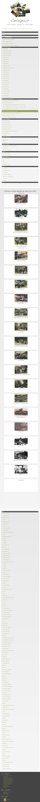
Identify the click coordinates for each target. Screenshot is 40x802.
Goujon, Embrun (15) (6, 631)
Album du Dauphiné (6, 158)
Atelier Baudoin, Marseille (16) (7, 532)
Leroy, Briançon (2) (6, 671)
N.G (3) (4, 711)
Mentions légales (6, 794)
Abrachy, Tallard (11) (6, 517)
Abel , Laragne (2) (5, 515)
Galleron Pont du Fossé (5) (7, 616)
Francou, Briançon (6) (6, 612)
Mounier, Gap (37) (5, 707)
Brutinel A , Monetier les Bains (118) (8, 561)
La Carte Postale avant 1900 (7, 41)
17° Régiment (5, 168)
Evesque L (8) (5, 599)
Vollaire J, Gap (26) (6, 766)
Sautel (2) (4, 749)
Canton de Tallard (5, 74)
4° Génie (4, 180)
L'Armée (4, 787)
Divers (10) (4, 587)
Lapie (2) (4, 665)
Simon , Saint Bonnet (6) (7, 751)
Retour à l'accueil (5, 33)
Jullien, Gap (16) (5, 652)
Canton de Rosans (6, 63)
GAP (3, 160)
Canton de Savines (6, 86)
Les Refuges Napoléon (6, 153)
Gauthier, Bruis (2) (6, 618)
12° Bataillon (5, 178)
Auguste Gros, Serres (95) (7, 536)
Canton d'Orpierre (5, 59)
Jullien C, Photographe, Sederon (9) (8, 650)
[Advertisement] (20, 500)
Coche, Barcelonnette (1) (7, 576)
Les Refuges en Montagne (7, 155)
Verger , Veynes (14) (6, 758)
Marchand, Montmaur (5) (7, 673)
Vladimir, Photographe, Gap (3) (8, 762)
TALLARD (4, 162)
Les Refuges (5, 785)
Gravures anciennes (6, 786)
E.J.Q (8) (4, 591)
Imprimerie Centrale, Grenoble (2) (8, 637)
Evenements (5, 776)
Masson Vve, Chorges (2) (7, 688)
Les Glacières (5, 135)
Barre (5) (4, 538)
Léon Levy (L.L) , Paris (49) (7, 669)
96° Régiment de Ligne (6, 170)
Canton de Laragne (6, 57)
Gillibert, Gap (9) (5, 625)
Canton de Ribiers (5, 61)
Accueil (2, 28)
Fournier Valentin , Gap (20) (7, 610)
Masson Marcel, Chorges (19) (7, 686)
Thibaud (4, 753)
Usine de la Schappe (6, 133)
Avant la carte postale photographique (9, 39)
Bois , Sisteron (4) (5, 551)
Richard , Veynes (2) (6, 734)
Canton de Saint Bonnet (6, 65)
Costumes (4, 138)
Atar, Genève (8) (5, 530)
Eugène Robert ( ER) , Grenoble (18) (9, 597)
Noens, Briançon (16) (6, 715)
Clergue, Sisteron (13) (6, 574)
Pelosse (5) (4, 724)
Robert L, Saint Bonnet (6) (7, 739)
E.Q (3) (4, 593)
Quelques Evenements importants (10, 28)
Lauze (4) (4, 667)
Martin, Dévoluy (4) (6, 682)
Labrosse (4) (5, 656)
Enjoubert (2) (5, 595)
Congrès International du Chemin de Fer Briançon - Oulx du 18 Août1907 (14, 106)
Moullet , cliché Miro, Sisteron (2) (8, 705)
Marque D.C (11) (5, 677)
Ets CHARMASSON (6, 120)
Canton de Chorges (6, 78)
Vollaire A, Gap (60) (6, 764)
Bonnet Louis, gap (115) (6, 553)
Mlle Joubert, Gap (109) (6, 694)
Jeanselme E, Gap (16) (6, 646)
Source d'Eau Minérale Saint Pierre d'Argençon (10, 131)
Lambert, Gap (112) (6, 663)
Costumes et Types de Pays (7, 783)
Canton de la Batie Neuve (7, 55)
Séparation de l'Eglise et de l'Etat (8, 102)
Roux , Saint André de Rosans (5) (8, 747)
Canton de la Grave (6, 95)
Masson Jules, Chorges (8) (7, 684)
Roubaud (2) (5, 743)
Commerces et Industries (7, 782)
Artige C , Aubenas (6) (6, 528)
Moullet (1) (4, 703)
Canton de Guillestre (6, 82)
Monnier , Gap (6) (5, 701)
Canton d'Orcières (5, 84)
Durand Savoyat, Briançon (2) (7, 589)
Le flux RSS (7, 799)
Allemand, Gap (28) (6, 521)
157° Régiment (5, 172)
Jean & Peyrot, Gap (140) (7, 644)
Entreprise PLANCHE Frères (7, 124)
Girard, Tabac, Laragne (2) (7, 627)
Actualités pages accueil (7, 775)
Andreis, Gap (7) (5, 523)
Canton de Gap (5, 48)
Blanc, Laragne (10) (6, 549)
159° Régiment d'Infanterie (7, 174)
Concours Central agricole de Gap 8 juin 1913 (24, 28)
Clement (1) (4, 572)
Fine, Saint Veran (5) (6, 608)
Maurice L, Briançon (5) (6, 690)
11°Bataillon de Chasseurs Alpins (8, 176)
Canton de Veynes (6, 76)
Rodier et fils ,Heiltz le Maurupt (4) (8, 741)
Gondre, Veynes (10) (6, 629)
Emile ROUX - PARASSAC (7, 150)
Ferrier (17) (4, 606)
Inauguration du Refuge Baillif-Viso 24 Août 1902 (10, 100)
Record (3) (4, 732)
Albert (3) (4, 519)
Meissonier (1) (5, 692)
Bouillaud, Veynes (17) (6, 559)
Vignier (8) (4, 760)
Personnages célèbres (7, 784)
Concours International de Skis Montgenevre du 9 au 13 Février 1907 (14, 104)
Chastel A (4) (5, 568)
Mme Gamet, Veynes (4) (7, 696)
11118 (20, 183)
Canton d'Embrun (5, 80)
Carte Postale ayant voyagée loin (8, 43)
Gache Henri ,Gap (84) (6, 614)
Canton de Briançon (6, 93)
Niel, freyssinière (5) (6, 713)
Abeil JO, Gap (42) (6, 513)
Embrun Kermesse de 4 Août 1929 (8, 115)
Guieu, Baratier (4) (6, 633)
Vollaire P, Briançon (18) (6, 768)
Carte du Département (6, 164)
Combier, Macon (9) (6, 578)
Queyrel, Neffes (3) (6, 730)
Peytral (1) (4, 728)
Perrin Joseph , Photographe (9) (8, 726)
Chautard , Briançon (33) (7, 570)
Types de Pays (5, 140)
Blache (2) (4, 547)
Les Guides (4, 142)
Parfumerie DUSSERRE (6, 122)
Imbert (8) (4, 635)
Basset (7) (4, 540)
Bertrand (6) (5, 542)
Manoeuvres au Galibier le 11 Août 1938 (9, 117)
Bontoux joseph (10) (6, 555)
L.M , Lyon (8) (5, 654)
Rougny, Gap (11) (5, 745)
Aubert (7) (4, 534)
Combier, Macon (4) (6, 580)
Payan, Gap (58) (5, 720)
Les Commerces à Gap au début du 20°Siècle (10, 45)
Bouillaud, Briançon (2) (6, 557)
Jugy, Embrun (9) (5, 648)
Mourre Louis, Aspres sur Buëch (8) (8, 709)
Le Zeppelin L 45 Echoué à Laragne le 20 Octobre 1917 (12, 113)
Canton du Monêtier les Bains (7, 97)
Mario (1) (4, 675)
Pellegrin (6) (5, 722)
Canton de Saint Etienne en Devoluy (8, 67)
